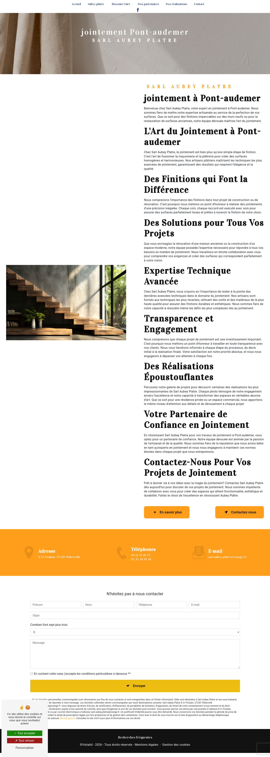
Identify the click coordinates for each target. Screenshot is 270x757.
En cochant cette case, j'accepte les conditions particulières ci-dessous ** (82, 668)
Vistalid (87, 744)
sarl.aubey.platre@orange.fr (227, 551)
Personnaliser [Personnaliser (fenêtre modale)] (25, 747)
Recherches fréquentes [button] (135, 737)
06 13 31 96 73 (140, 560)
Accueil (76, 4)
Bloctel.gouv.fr (67, 713)
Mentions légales (146, 744)
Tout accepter (24, 733)
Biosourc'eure (121, 4)
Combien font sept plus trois (49, 619)
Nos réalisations (176, 4)
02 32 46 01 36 (141, 564)
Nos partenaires (148, 4)
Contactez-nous (239, 512)
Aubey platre (96, 4)
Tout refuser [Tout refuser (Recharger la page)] (24, 740)
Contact (199, 4)
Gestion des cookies (176, 744)
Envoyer (139, 680)
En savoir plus (167, 512)
